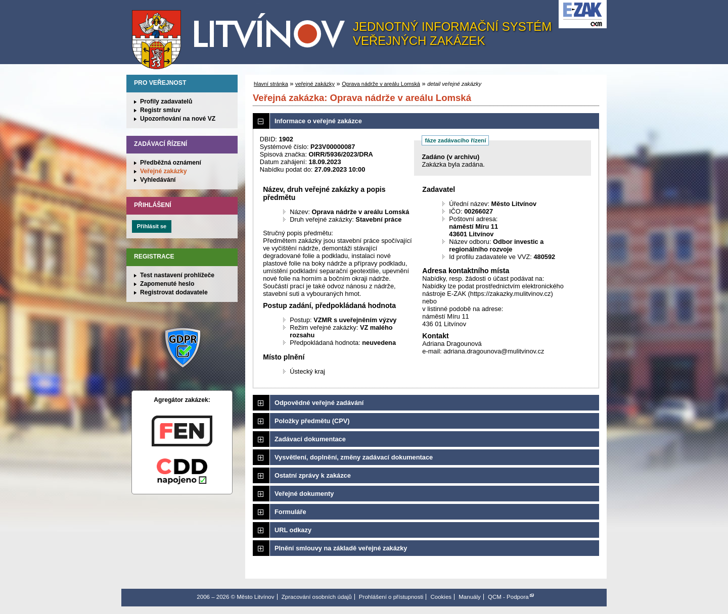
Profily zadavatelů (166, 101)
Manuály (470, 597)
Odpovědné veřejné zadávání (319, 402)
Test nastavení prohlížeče (177, 275)
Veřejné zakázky (163, 171)
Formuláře (290, 512)
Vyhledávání (158, 179)
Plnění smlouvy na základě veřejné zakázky (341, 548)
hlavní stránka (271, 84)
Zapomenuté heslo (167, 283)
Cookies (440, 597)
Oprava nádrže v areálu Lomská (381, 84)
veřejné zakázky (315, 84)
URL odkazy (293, 530)
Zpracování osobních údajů (317, 597)
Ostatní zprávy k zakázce (313, 475)
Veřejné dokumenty (304, 493)
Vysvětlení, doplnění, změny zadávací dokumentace (354, 457)
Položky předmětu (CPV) (312, 421)
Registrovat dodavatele (174, 292)
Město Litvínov (242, 35)
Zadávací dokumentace (310, 439)
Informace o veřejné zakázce (318, 121)
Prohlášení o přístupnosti (391, 597)
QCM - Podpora (508, 597)
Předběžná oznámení (170, 162)
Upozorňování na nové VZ (177, 118)
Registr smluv (160, 110)
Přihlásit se (151, 226)
